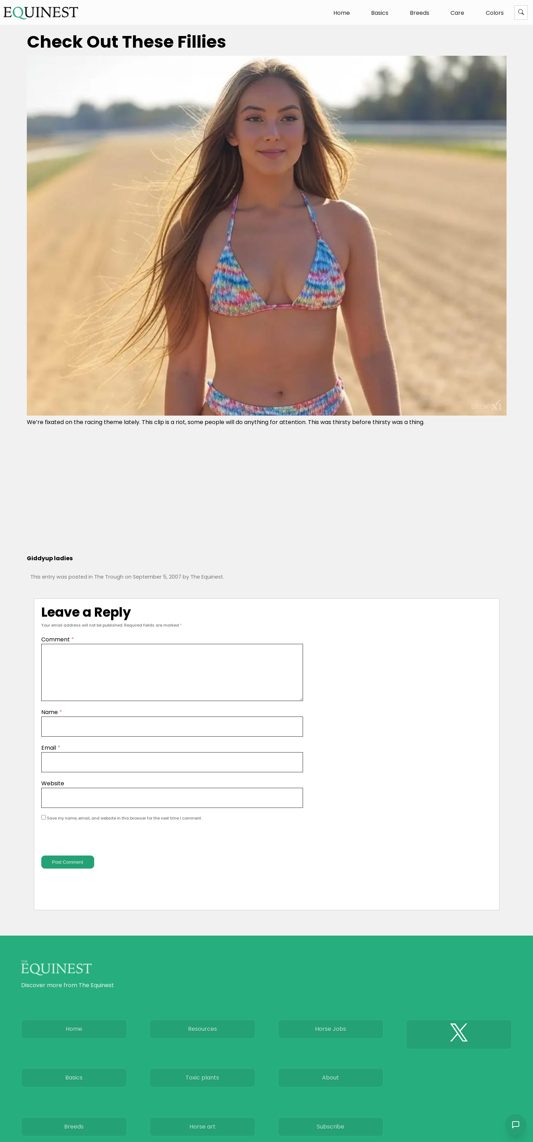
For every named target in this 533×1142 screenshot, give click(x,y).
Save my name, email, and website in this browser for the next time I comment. (124, 826)
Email (50, 756)
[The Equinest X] (459, 1047)
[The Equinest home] (41, 13)
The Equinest (206, 576)
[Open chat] (515, 1124)
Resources (202, 1042)
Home (341, 13)
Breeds (419, 13)
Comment (57, 639)
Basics (379, 13)
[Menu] (521, 12)
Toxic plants (202, 1095)
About (330, 1095)
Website (52, 792)
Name (51, 721)
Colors (495, 13)
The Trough (108, 576)
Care (457, 13)
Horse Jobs (330, 1042)
